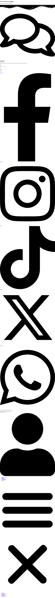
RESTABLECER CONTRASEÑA (4, 480)
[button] (27, 537)
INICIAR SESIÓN (4, 478)
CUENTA (3, 477)
